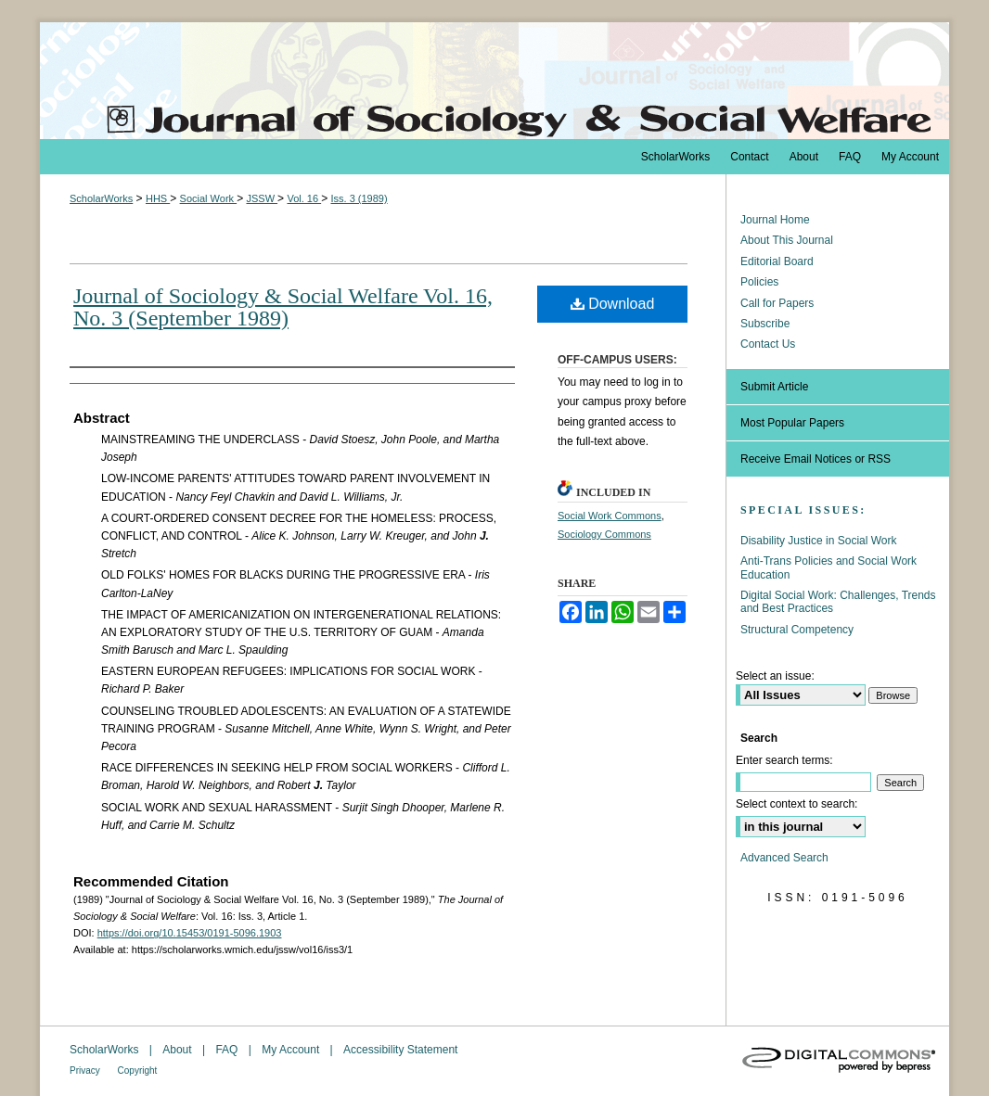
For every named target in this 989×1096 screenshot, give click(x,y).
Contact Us (767, 344)
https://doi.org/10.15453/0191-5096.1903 (189, 932)
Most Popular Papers (792, 422)
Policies (759, 281)
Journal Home (775, 219)
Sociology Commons (604, 534)
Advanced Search (784, 857)
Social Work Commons (609, 515)
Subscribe (765, 323)
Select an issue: (775, 675)
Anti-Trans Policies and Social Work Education (828, 567)
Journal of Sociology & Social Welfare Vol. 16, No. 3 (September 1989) (283, 307)
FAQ (227, 1049)
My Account (292, 1049)
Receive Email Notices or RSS (815, 458)
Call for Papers (777, 303)
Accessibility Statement (400, 1049)
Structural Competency (797, 629)
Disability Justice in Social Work (818, 540)
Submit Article (774, 386)
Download (613, 304)
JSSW (261, 198)
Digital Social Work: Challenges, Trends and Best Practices (838, 602)
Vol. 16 (304, 198)
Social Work (209, 198)
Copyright (138, 1070)
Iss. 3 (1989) (358, 198)
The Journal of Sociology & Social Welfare (494, 80)
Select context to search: (796, 803)
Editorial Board (777, 261)
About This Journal (786, 240)
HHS (158, 198)
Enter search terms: (784, 760)
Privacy (86, 1070)
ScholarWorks (101, 198)
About (178, 1049)
